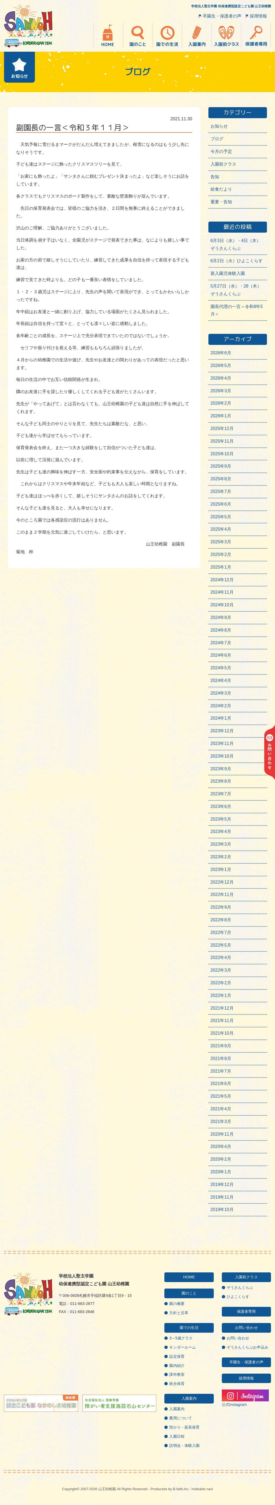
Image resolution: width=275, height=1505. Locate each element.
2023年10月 (222, 756)
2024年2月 (221, 706)
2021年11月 (222, 1020)
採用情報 (258, 16)
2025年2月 (221, 554)
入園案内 (176, 1409)
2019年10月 (222, 1209)
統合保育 (176, 1383)
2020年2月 (221, 1159)
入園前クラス (224, 164)
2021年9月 (221, 1046)
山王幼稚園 (107, 1489)
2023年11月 (222, 743)
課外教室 (176, 1374)
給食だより (221, 189)
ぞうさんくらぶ (240, 1287)
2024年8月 (221, 630)
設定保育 (176, 1356)
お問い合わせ (238, 1338)
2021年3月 (221, 1121)
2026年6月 (221, 353)
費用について (180, 1418)
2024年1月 (221, 718)
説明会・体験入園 (184, 1445)
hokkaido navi (202, 1489)
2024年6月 (221, 655)
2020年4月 (221, 1146)
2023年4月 (221, 831)
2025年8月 (221, 479)
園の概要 (176, 1303)
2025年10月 (222, 454)
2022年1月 (221, 995)
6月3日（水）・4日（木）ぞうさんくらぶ (236, 244)
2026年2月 (221, 403)
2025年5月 (221, 516)
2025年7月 (221, 491)
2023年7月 (221, 794)
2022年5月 (221, 945)
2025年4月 (221, 529)
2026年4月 (221, 378)
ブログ (217, 138)
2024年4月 (221, 680)
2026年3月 (221, 390)
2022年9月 (221, 907)
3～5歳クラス (181, 1338)
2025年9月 (221, 466)
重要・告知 (221, 202)
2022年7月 (221, 932)
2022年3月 (221, 970)
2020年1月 (221, 1172)
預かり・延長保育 (184, 1427)
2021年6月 (221, 1083)
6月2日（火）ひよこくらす (237, 260)
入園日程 (176, 1436)
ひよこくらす (238, 1296)
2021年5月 (221, 1096)
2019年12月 (222, 1184)
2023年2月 (221, 857)
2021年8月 (221, 1058)
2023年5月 (221, 819)
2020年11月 (222, 1134)
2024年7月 (221, 642)
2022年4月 (221, 957)
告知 (215, 176)
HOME (189, 1277)
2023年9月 (221, 768)
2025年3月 (221, 542)
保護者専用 (246, 1311)
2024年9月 (221, 617)
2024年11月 (222, 592)
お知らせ (219, 126)
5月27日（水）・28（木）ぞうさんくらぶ (236, 290)
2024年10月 (222, 605)
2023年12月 (222, 731)
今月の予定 (221, 151)
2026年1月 (221, 416)
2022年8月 (221, 920)
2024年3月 (221, 693)
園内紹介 (176, 1365)
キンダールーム (182, 1347)
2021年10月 (222, 1033)
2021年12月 (222, 1008)
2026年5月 (221, 365)
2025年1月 (221, 567)
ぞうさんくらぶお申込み (247, 1347)
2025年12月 (222, 428)
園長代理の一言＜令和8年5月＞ (237, 310)
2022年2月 (221, 983)
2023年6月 (221, 806)
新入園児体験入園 (228, 273)
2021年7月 (221, 1071)
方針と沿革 (178, 1313)
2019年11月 (222, 1197)
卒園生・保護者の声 (222, 16)
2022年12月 (222, 882)
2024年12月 (222, 580)
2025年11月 (222, 441)
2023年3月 (221, 844)
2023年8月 (221, 781)
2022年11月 (222, 894)
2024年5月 (221, 668)
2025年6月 (221, 504)
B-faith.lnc (181, 1489)
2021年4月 (221, 1109)
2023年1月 (221, 869)
